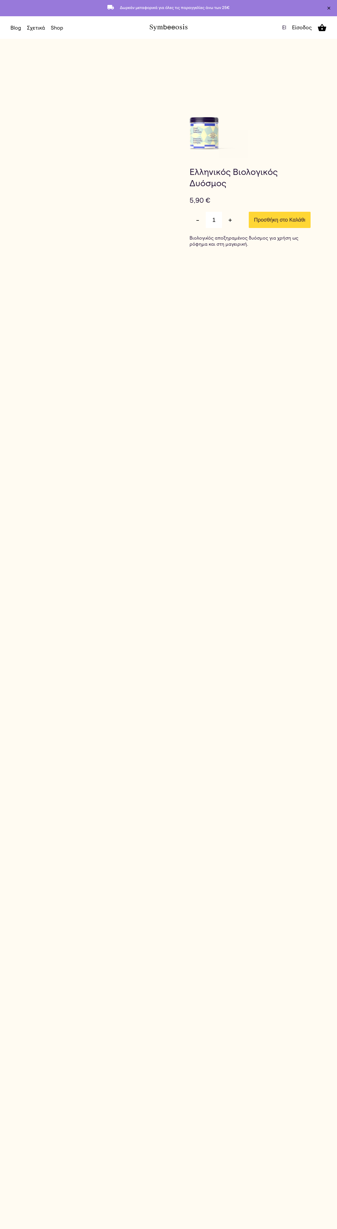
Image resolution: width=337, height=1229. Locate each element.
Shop (57, 27)
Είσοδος (302, 27)
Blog (15, 27)
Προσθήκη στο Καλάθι (279, 220)
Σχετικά (36, 27)
